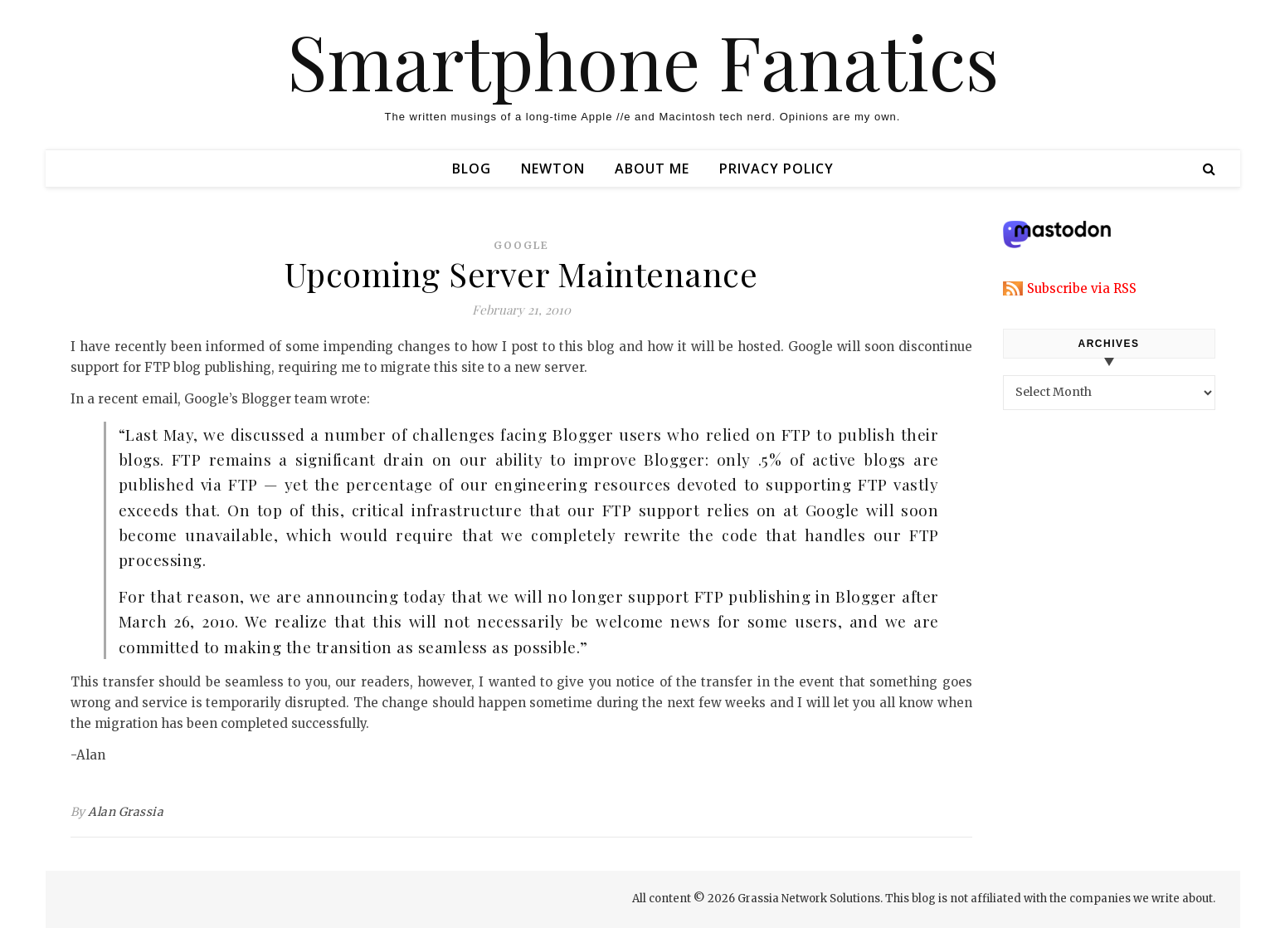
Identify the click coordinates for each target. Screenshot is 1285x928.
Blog (471, 168)
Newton (553, 168)
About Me (652, 168)
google (521, 245)
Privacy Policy (776, 168)
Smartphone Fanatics (643, 60)
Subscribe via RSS (1082, 288)
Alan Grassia (125, 811)
